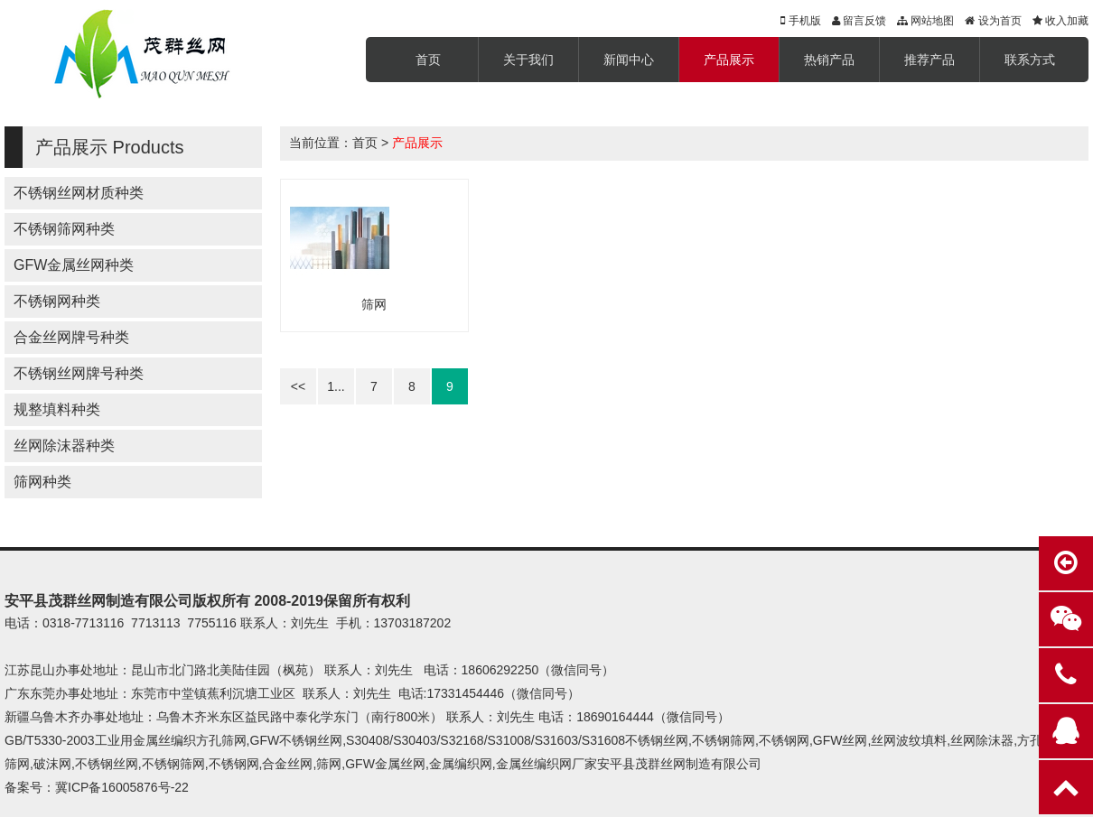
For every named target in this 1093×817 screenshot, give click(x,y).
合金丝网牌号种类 (71, 337)
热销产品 (829, 59)
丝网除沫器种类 (64, 445)
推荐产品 (929, 59)
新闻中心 (628, 59)
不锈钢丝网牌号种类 (79, 373)
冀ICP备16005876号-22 (122, 787)
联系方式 (1029, 59)
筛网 (374, 304)
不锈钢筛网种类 (64, 229)
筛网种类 (42, 481)
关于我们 (528, 59)
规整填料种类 (57, 409)
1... (335, 386)
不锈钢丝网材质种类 (79, 192)
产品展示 (729, 59)
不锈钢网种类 (57, 301)
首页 (428, 59)
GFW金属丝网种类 (74, 265)
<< (298, 386)
